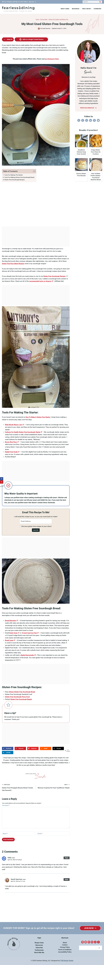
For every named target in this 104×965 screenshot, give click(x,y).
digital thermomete (27, 655)
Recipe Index (43, 19)
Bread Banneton (10, 621)
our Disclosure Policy (52, 59)
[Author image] (39, 28)
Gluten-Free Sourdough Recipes (54, 276)
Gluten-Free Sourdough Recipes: (14, 180)
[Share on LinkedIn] (7, 753)
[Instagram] (85, 942)
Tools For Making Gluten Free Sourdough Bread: (19, 177)
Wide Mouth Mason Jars (13, 425)
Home (37, 19)
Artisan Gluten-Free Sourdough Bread (22, 692)
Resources (39, 945)
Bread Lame (9, 641)
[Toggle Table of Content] (33, 171)
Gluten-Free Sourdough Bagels (21, 699)
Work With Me (39, 952)
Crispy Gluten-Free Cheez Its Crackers (95, 152)
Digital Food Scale (11, 452)
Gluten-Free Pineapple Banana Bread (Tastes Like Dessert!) (18, 788)
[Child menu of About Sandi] (65, 9)
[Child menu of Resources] (76, 9)
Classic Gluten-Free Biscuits (81, 174)
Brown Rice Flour (11, 442)
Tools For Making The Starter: (13, 175)
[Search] (99, 948)
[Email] (53, 834)
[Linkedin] (89, 942)
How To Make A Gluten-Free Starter (38, 417)
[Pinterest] (92, 942)
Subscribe (39, 947)
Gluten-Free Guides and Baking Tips (58, 19)
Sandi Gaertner (46, 28)
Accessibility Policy (64, 952)
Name (5, 834)
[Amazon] (98, 942)
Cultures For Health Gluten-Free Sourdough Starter (22, 432)
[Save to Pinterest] (20, 748)
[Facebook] (82, 942)
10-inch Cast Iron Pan (29, 633)
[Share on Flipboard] (33, 748)
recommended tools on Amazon (40, 281)
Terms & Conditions (65, 949)
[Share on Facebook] (7, 748)
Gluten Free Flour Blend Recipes (13, 264)
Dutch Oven (13, 633)
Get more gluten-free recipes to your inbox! (36, 527)
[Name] (18, 834)
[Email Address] (36, 521)
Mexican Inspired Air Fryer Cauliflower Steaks (53, 786)
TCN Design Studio (66, 961)
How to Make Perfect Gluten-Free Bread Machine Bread (96, 177)
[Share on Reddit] (45, 748)
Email (40, 834)
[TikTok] (95, 942)
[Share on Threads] (58, 748)
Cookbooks (97, 9)
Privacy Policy (65, 947)
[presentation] (81, 140)
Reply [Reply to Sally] (66, 858)
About (65, 942)
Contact (64, 945)
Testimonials (39, 950)
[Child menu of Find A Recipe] (87, 9)
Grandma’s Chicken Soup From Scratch (81, 152)
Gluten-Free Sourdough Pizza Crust (17, 697)
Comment (6, 806)
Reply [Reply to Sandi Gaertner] (66, 880)
